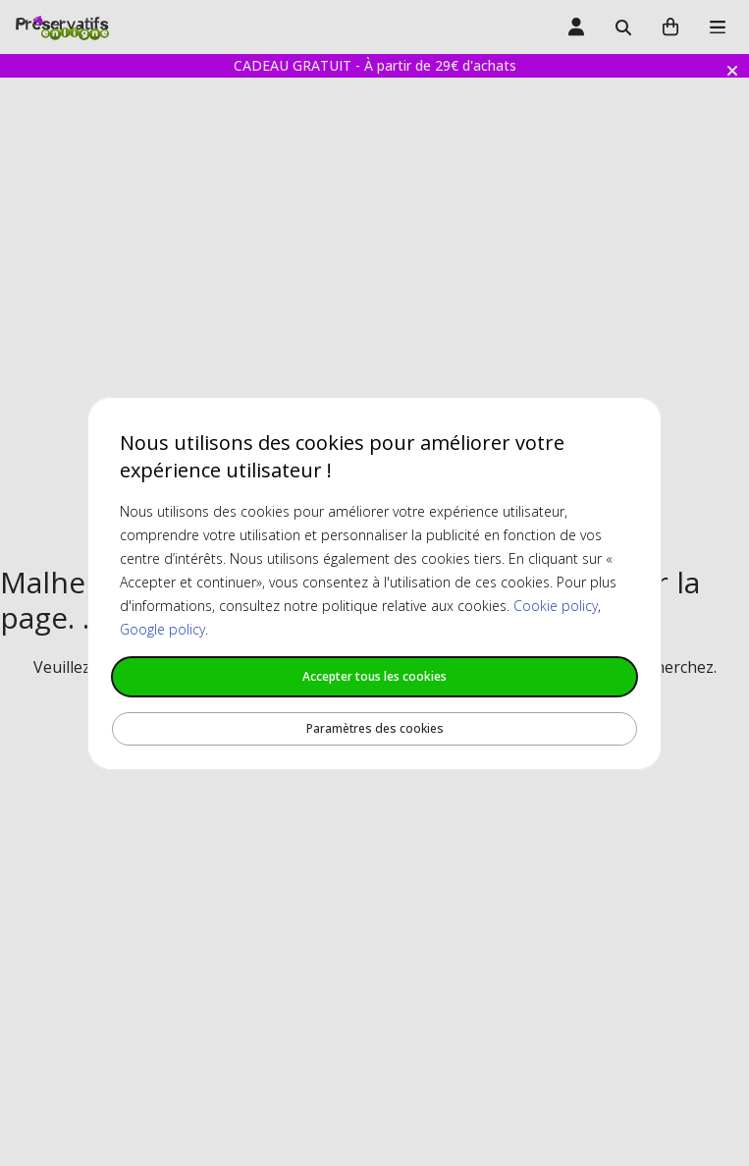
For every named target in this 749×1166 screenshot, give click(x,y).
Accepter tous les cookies (374, 676)
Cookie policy (555, 605)
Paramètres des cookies (375, 728)
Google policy (162, 629)
